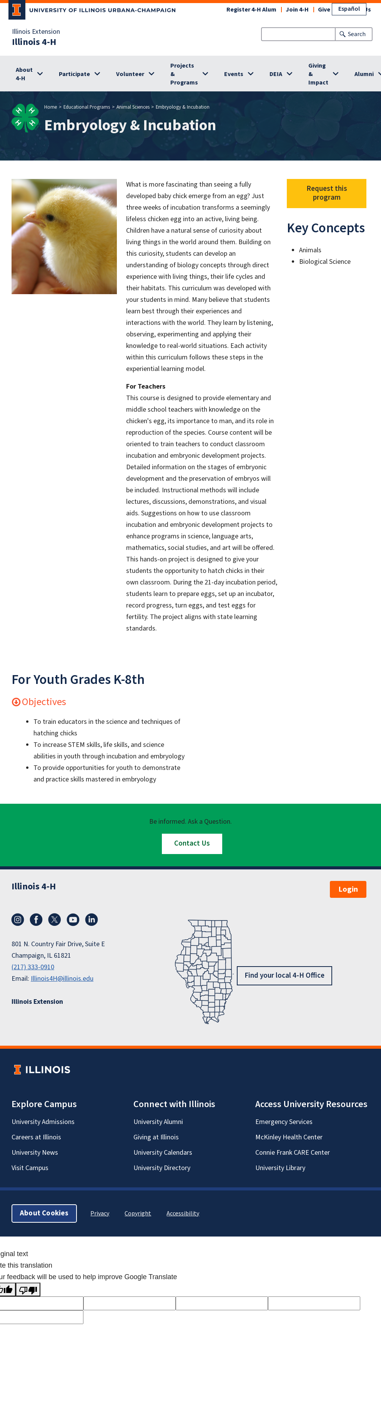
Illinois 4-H (34, 42)
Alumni (364, 74)
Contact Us (192, 843)
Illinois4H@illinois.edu (62, 978)
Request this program (326, 193)
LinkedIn (91, 919)
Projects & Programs (184, 74)
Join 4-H (297, 9)
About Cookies (44, 1213)
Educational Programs (86, 107)
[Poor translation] (28, 1289)
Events (233, 74)
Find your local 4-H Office (284, 975)
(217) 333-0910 (33, 967)
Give (324, 9)
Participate (74, 74)
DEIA (276, 74)
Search (357, 34)
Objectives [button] (39, 702)
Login (348, 889)
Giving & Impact (318, 74)
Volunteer (130, 74)
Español (349, 9)
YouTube (73, 919)
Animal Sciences (133, 107)
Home (50, 107)
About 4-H (24, 74)
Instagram (17, 919)
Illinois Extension (36, 31)
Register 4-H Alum (251, 9)
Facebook (36, 919)
